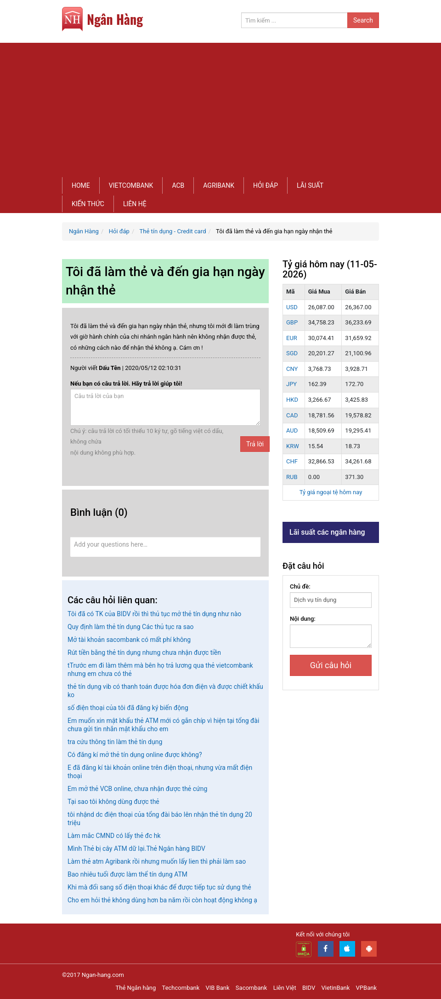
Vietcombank (131, 185)
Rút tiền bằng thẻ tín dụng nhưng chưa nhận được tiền (144, 652)
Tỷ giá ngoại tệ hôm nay (331, 492)
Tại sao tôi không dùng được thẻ (113, 801)
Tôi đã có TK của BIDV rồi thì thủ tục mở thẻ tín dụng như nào (154, 614)
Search (363, 20)
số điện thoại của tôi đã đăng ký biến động (128, 707)
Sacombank (251, 987)
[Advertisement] (220, 107)
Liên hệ (135, 204)
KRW (292, 446)
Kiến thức (88, 204)
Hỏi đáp (265, 185)
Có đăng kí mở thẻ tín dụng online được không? (135, 754)
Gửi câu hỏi (330, 665)
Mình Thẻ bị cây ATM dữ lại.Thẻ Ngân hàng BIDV (136, 848)
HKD (292, 399)
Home (81, 185)
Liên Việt (284, 987)
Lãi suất (310, 185)
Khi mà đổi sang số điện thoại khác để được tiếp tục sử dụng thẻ (159, 887)
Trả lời (255, 444)
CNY (292, 368)
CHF (292, 461)
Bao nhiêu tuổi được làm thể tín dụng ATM (127, 874)
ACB (178, 185)
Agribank (218, 185)
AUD (292, 430)
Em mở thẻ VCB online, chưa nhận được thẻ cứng (137, 788)
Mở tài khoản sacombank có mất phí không (129, 639)
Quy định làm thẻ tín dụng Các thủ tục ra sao (131, 626)
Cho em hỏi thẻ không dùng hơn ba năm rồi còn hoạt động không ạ (162, 900)
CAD (292, 415)
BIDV (308, 987)
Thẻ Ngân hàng (136, 987)
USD (292, 307)
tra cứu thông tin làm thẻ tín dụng (115, 741)
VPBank (366, 987)
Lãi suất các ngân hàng (327, 532)
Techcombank (181, 987)
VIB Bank (218, 987)
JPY (291, 384)
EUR (291, 338)
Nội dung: (303, 618)
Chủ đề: (300, 586)
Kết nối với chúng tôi (323, 934)
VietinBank (335, 987)
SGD (292, 353)
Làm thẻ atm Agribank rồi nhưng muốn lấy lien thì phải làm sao (157, 861)
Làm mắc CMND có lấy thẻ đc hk (114, 835)
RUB (292, 477)
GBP (292, 322)
